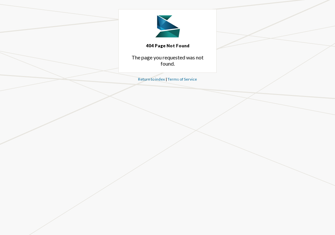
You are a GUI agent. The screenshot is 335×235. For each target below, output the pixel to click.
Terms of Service (182, 79)
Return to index (151, 79)
